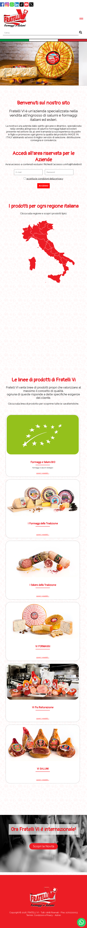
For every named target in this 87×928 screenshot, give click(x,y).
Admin (58, 915)
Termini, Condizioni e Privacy (39, 915)
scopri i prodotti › (42, 473)
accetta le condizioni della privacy (44, 178)
